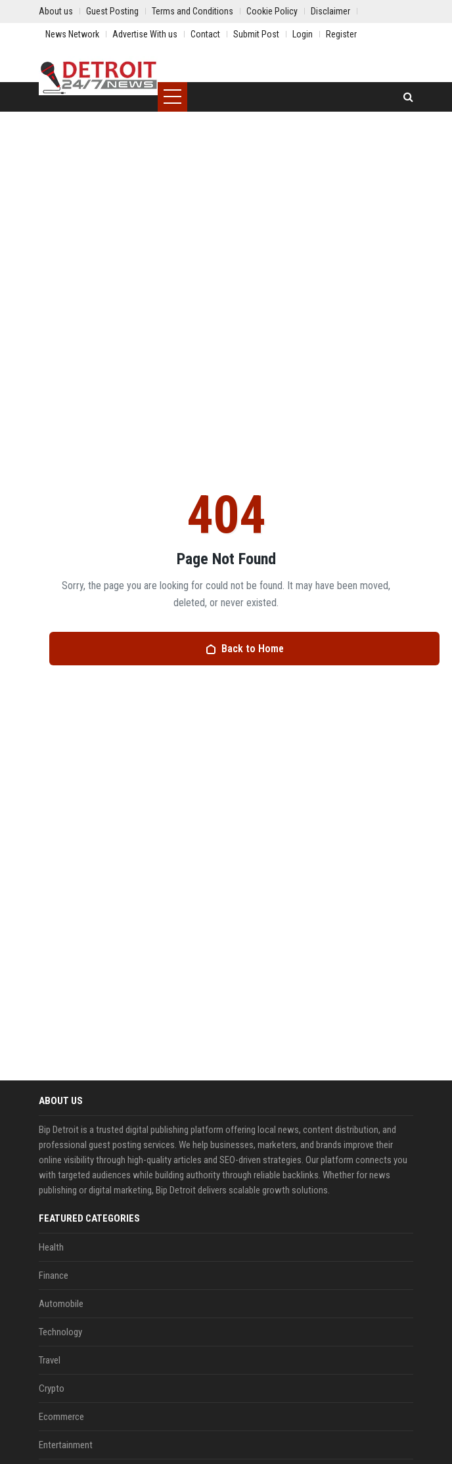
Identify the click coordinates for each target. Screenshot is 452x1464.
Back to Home (245, 648)
